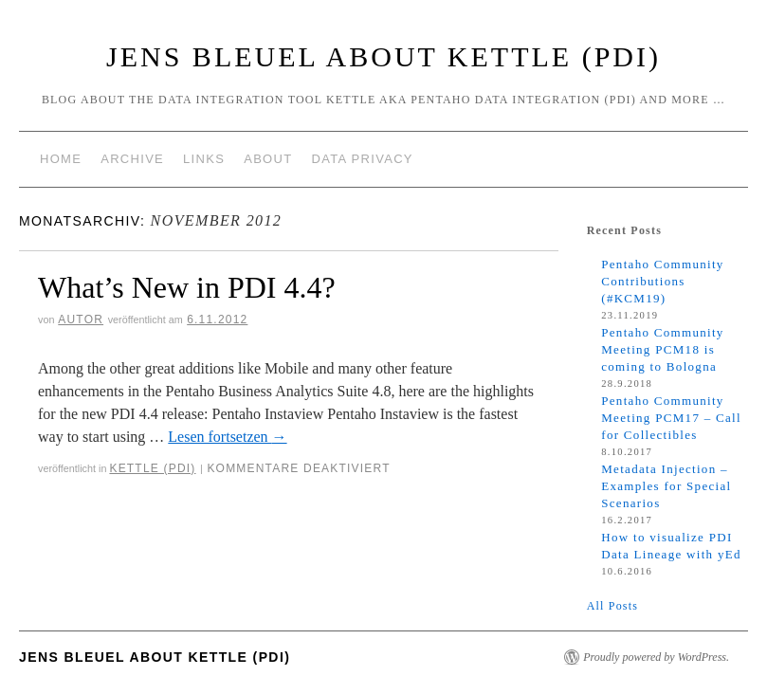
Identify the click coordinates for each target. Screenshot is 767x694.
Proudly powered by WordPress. (656, 657)
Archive (132, 159)
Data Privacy (361, 159)
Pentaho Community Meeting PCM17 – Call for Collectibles (671, 417)
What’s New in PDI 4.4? (187, 287)
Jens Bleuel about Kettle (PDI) (383, 56)
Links (204, 159)
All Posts (612, 605)
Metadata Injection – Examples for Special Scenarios (666, 486)
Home (61, 159)
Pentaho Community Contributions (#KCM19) (662, 281)
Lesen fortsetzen (227, 437)
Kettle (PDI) (152, 468)
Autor (80, 319)
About (268, 159)
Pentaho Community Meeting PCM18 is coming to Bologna (662, 349)
